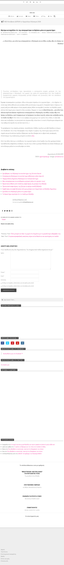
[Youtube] (7, 211)
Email (2, 276)
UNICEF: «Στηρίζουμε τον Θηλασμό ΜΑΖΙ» (30, 453)
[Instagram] (12, 211)
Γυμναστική (49, 32)
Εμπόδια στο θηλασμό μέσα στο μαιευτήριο (16, 191)
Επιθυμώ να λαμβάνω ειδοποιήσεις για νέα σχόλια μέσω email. (18, 283)
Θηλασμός (34, 32)
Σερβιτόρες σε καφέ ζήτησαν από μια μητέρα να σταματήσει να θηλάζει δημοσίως (29, 189)
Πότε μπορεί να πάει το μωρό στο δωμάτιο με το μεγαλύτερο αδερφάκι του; (36, 234)
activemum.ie (59, 157)
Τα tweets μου (5, 365)
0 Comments (24, 34)
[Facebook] (2, 211)
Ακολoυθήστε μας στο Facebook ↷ (13, 349)
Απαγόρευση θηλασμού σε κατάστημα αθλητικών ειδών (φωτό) (23, 176)
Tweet (4, 219)
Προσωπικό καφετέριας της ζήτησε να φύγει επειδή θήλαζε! (22, 186)
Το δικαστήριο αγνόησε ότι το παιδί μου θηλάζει (18, 194)
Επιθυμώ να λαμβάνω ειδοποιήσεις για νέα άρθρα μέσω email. (18, 286)
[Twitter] (5, 211)
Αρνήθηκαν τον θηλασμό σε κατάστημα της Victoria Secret (21, 173)
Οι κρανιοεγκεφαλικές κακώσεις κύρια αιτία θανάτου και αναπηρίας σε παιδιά (33, 236)
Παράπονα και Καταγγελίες (8, 34)
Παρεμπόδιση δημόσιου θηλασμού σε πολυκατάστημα (20, 179)
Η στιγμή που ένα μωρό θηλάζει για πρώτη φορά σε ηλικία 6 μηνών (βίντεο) (33, 444)
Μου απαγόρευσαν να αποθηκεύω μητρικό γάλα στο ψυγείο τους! (23, 181)
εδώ (33, 136)
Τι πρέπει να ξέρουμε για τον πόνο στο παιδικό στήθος (30, 447)
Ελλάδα (55, 32)
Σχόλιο (2, 253)
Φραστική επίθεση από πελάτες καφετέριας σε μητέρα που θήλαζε (24, 184)
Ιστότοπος (3, 280)
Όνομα (3, 272)
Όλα (38, 32)
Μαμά (59, 32)
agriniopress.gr (44, 157)
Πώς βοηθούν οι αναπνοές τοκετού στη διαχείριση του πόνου (25, 449)
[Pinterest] (9, 211)
